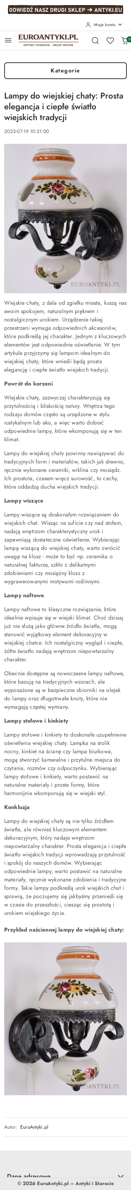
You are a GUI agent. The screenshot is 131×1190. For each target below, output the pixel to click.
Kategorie (65, 71)
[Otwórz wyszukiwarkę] (95, 40)
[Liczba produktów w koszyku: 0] (125, 40)
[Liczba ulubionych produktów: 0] (110, 40)
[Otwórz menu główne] (8, 40)
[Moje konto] (104, 25)
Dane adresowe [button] (65, 1176)
